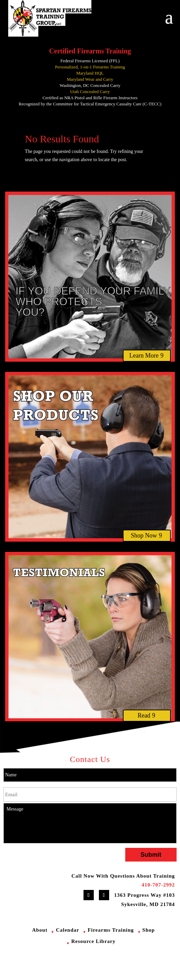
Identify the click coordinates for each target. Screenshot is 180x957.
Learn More (143, 355)
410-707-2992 (158, 885)
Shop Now (144, 535)
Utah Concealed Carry (90, 91)
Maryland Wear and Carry (90, 79)
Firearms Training (111, 930)
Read (144, 715)
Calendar (67, 930)
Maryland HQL (90, 73)
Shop (148, 930)
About (40, 930)
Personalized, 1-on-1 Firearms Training (90, 66)
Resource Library (93, 941)
